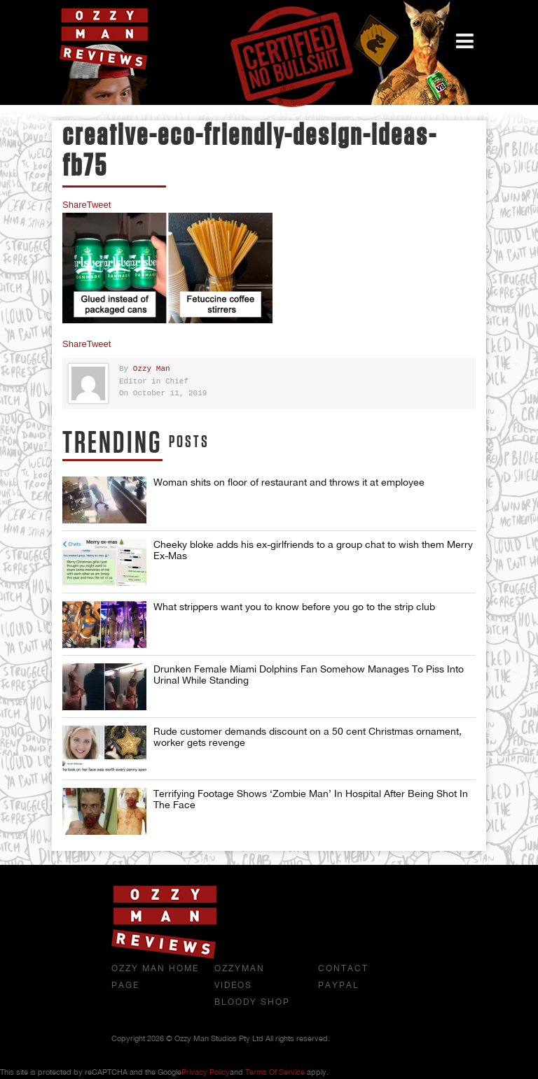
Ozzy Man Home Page (155, 977)
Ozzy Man (151, 369)
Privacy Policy (205, 1072)
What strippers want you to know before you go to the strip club (294, 606)
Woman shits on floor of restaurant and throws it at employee (289, 482)
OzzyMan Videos (239, 977)
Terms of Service (275, 1072)
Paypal (338, 985)
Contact (343, 968)
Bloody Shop (252, 1002)
